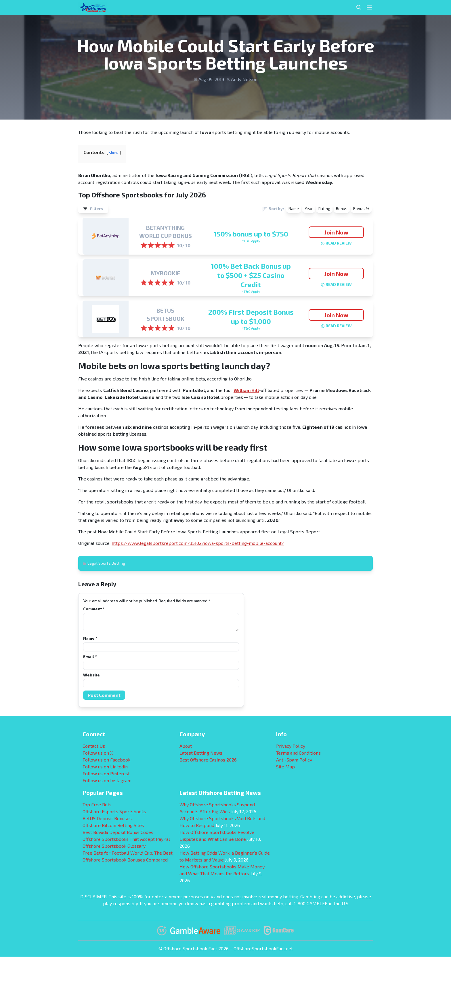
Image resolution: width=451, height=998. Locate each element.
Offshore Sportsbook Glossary (114, 846)
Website (91, 674)
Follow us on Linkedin (105, 766)
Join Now (336, 232)
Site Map (285, 766)
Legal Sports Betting (106, 563)
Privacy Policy (290, 746)
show (114, 152)
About (185, 746)
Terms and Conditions (298, 752)
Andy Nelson (244, 79)
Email (90, 656)
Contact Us (94, 746)
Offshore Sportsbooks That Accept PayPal (126, 839)
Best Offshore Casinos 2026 (208, 759)
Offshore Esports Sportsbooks (114, 811)
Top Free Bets (97, 804)
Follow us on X (98, 752)
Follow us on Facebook (106, 759)
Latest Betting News (200, 752)
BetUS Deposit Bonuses (107, 818)
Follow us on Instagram (107, 780)
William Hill (246, 390)
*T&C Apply (251, 241)
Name (90, 638)
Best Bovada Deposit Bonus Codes (118, 832)
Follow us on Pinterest (106, 773)
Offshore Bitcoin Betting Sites (113, 825)
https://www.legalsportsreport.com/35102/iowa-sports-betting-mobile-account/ (198, 543)
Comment (93, 608)
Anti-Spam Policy (294, 759)
